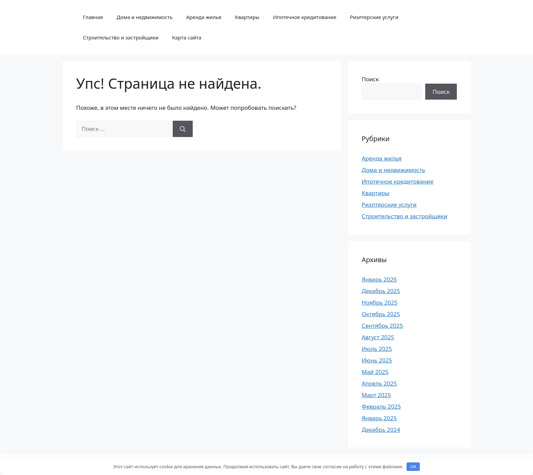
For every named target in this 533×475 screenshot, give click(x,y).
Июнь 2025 (377, 360)
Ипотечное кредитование (304, 17)
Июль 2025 (377, 349)
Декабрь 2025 (381, 291)
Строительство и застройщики (120, 37)
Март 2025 (376, 395)
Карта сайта (186, 37)
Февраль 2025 (381, 406)
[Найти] (183, 129)
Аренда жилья (204, 17)
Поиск (370, 79)
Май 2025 (375, 372)
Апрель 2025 (379, 383)
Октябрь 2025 (381, 314)
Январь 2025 (379, 418)
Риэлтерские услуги (374, 17)
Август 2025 (378, 337)
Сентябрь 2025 (382, 325)
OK (413, 466)
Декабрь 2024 (381, 430)
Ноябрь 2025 (379, 302)
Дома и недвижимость (145, 17)
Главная (93, 17)
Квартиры (247, 17)
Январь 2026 (379, 279)
